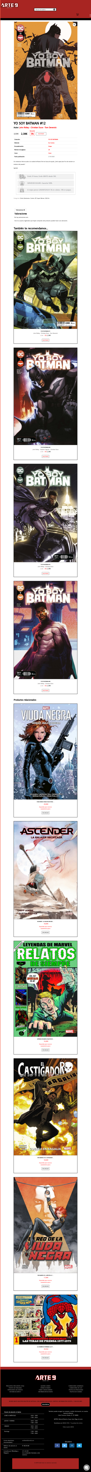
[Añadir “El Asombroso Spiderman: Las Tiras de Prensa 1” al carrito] (45, 1355)
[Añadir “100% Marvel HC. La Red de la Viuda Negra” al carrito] (45, 1284)
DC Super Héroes (39, 196)
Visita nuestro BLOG (68, 1425)
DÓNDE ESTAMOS (45, 1386)
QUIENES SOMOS (45, 1384)
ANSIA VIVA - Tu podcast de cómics (72, 1421)
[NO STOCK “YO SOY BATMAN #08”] (45, 688)
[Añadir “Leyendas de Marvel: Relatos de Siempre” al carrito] (45, 1047)
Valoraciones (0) (20, 208)
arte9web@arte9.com (28, 1438)
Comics (32, 196)
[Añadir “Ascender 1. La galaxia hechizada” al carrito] (45, 930)
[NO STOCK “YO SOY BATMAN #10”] (45, 571)
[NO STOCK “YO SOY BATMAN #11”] (45, 338)
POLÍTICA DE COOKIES (76, 1390)
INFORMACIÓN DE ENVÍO (45, 1390)
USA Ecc (47, 196)
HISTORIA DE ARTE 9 (15, 1390)
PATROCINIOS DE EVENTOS (15, 1388)
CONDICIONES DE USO (75, 1386)
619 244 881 (25, 1449)
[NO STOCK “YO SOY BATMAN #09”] (45, 454)
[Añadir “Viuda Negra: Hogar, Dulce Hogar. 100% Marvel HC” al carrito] (45, 810)
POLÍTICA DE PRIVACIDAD (76, 1388)
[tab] (20, 208)
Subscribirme (45, 1402)
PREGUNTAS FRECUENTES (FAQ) (15, 1384)
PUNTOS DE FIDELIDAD (15, 1386)
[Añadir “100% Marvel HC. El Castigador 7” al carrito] (45, 1166)
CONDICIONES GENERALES (75, 1384)
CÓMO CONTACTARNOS (45, 1388)
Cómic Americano (25, 196)
